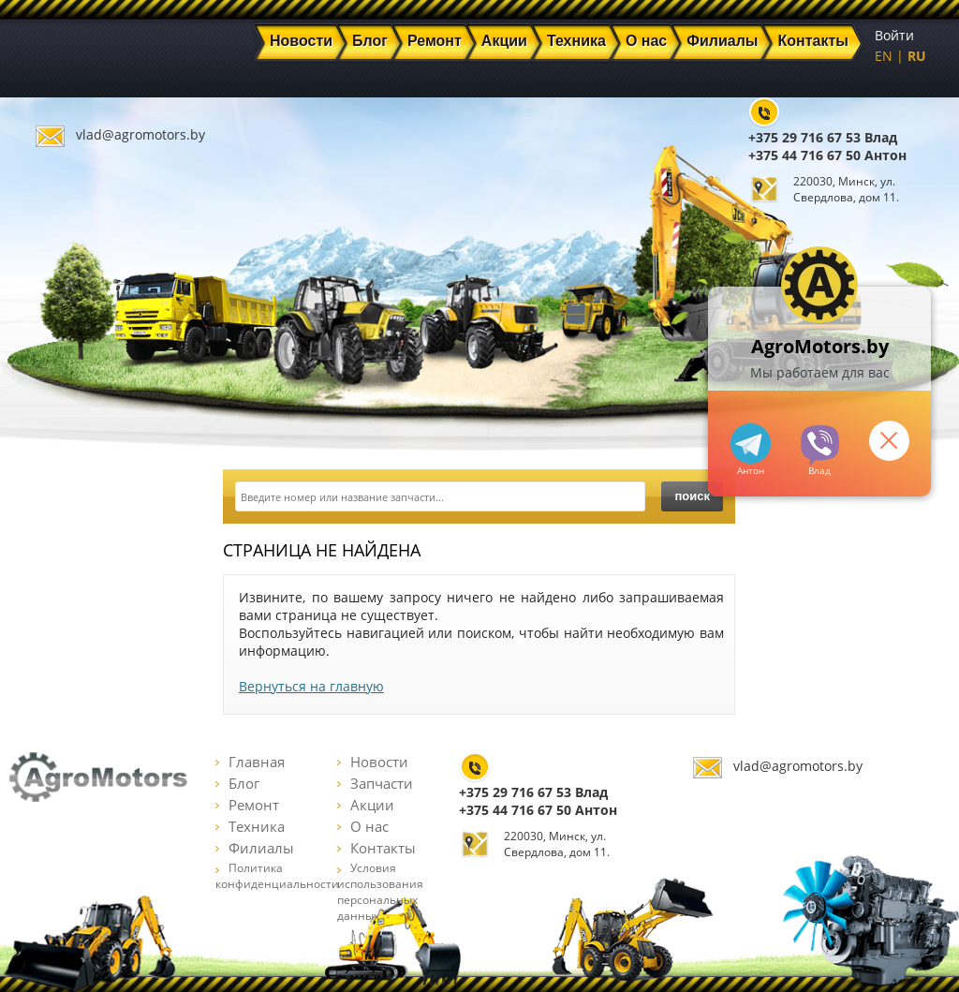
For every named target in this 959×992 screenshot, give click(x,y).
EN (884, 56)
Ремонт (247, 804)
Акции (365, 804)
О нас (363, 826)
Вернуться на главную (311, 686)
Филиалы (254, 847)
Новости (372, 761)
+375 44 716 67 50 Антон (827, 155)
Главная (250, 761)
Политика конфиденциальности (277, 876)
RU (916, 56)
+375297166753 (820, 445)
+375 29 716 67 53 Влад (822, 137)
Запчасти (375, 783)
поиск (692, 496)
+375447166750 (750, 443)
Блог (237, 783)
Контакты (376, 847)
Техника (250, 826)
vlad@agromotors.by (140, 134)
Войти (894, 35)
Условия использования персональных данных (380, 892)
